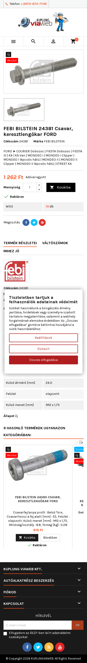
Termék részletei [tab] (20, 243)
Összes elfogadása (43, 360)
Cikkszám (11, 141)
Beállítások (43, 338)
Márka (38, 141)
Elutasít (43, 349)
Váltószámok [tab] (55, 243)
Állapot (8, 416)
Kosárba (60, 187)
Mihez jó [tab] (11, 251)
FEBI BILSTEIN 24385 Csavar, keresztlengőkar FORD (38, 499)
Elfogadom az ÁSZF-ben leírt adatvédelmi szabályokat (40, 635)
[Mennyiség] (30, 187)
